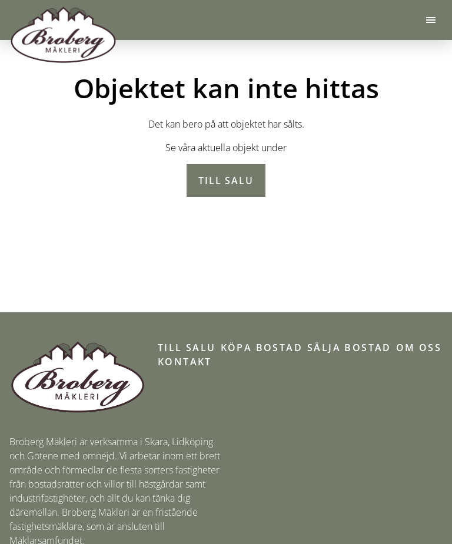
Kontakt (185, 361)
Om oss (418, 347)
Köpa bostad (262, 347)
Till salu (226, 180)
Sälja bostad (349, 347)
